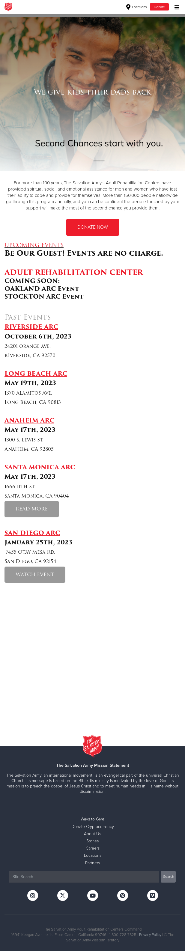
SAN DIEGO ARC (32, 533)
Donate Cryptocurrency (92, 826)
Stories (92, 841)
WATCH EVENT (35, 574)
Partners (92, 862)
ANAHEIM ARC (29, 420)
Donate (159, 7)
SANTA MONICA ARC (39, 467)
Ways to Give (92, 819)
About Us (92, 833)
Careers (93, 848)
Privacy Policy (150, 934)
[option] (92, 92)
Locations (136, 7)
